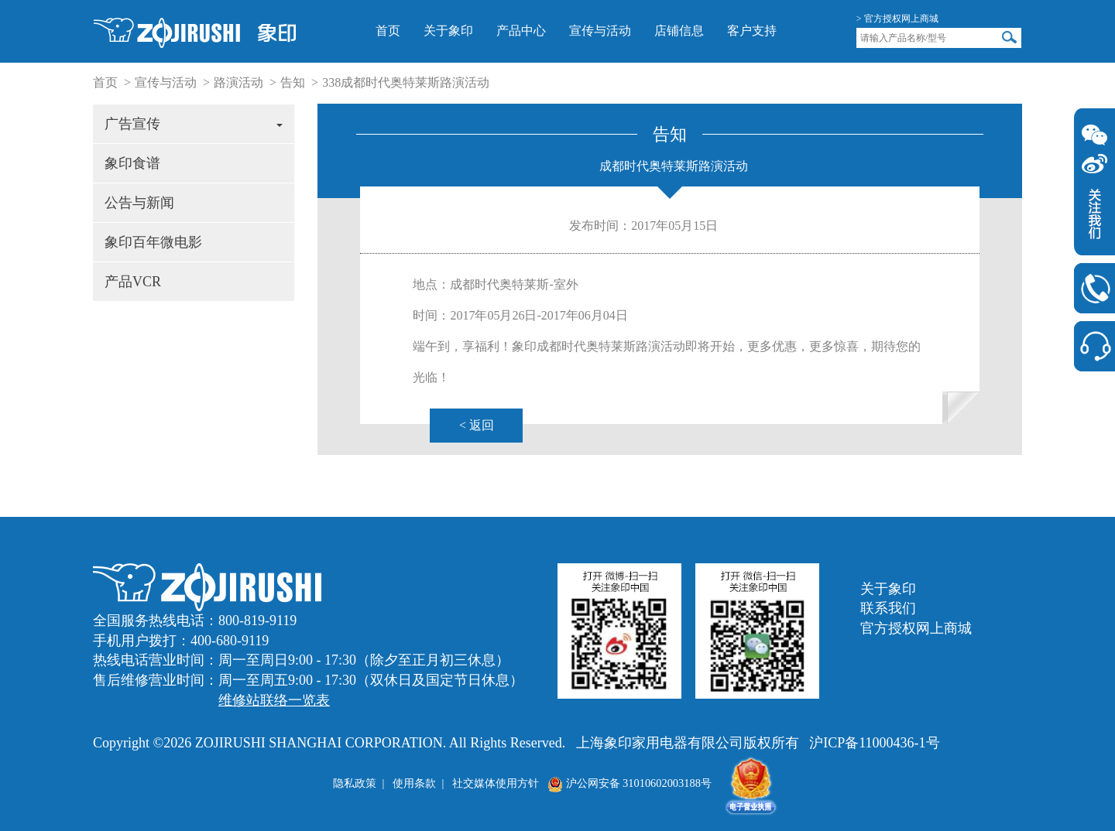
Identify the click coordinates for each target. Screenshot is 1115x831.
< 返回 (476, 425)
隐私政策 (354, 783)
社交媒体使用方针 (495, 783)
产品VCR (133, 281)
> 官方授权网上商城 (897, 18)
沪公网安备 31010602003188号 (629, 783)
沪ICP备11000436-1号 (874, 743)
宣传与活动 (600, 30)
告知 (292, 82)
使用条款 (414, 783)
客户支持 (752, 30)
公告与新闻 (139, 202)
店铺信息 (679, 30)
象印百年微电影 (153, 242)
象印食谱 (132, 163)
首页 (388, 30)
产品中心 (521, 30)
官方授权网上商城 (916, 628)
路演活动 (238, 82)
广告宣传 (194, 124)
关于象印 (448, 30)
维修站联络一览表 (274, 700)
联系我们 (888, 608)
